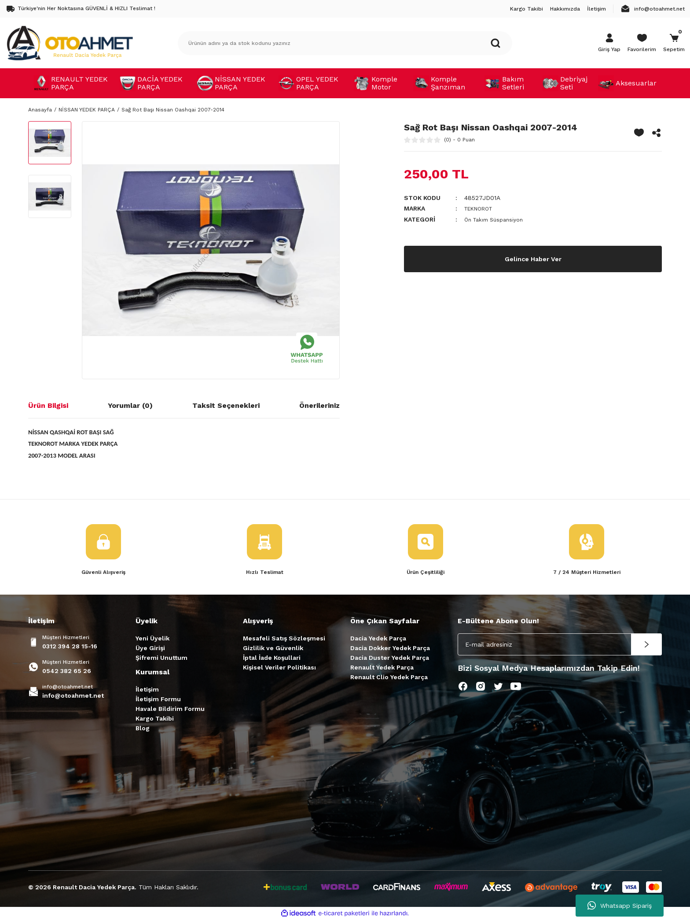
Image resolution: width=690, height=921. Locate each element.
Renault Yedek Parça (382, 668)
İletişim (147, 690)
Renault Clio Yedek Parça (389, 677)
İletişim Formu (158, 699)
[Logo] (69, 43)
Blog (143, 728)
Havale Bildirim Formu (170, 709)
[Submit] (646, 645)
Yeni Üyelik (152, 639)
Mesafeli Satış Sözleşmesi (284, 639)
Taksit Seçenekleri (226, 405)
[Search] (345, 43)
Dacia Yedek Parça (378, 639)
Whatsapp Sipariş (619, 905)
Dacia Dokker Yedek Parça (390, 648)
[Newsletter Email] (560, 645)
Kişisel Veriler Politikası (279, 668)
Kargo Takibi (155, 719)
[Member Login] (609, 43)
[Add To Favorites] (639, 132)
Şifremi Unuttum (161, 658)
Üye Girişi (150, 648)
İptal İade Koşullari (272, 658)
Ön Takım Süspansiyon (497, 218)
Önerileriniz (319, 405)
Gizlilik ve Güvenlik (273, 648)
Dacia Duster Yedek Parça (389, 658)
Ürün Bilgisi (48, 405)
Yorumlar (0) (130, 405)
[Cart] (674, 43)
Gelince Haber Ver (533, 258)
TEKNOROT (481, 208)
